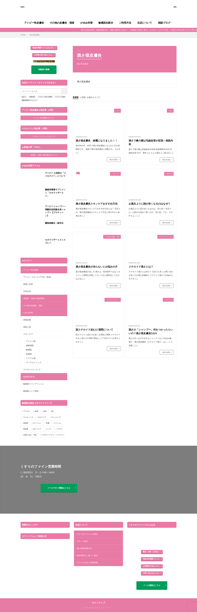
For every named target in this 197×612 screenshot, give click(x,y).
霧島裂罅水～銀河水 (54, 223)
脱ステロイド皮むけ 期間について (94, 329)
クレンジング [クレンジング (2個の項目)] (56, 417)
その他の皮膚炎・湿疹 (62, 22)
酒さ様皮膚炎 (35, 35)
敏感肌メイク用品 (31, 391)
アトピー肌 (31, 341)
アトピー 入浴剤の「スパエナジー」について (55, 174)
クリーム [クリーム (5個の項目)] (57, 423)
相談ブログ (164, 22)
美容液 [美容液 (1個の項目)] (25, 429)
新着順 (76, 97)
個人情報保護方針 (84, 548)
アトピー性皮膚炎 (34, 22)
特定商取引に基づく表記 (87, 555)
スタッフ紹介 (82, 541)
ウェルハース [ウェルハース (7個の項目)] (28, 417)
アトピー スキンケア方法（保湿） (38, 277)
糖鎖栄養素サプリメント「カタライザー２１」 (55, 192)
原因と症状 (28, 284)
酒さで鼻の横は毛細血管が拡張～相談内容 (151, 142)
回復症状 (32, 97)
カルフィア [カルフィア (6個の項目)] (42, 417)
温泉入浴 (169, 174)
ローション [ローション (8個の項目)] (37, 423)
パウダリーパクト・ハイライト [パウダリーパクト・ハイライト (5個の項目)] (52, 435)
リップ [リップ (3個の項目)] (48, 429)
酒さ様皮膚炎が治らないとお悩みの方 (98, 266)
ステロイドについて (166, 236)
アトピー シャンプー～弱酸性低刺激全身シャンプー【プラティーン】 (55, 211)
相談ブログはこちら (43, 61)
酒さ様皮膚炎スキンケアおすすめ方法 (97, 203)
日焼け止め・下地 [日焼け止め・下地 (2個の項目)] (29, 435)
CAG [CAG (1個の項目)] (45, 411)
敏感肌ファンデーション (33, 384)
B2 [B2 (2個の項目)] (52, 411)
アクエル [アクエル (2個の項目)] (26, 411)
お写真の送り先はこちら (43, 55)
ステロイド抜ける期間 (45, 97)
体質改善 (27, 320)
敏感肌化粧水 (105, 22)
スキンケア (116, 174)
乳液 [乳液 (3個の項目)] (47, 423)
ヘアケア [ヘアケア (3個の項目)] (59, 429)
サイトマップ (98, 602)
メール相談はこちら (151, 585)
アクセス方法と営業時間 (87, 562)
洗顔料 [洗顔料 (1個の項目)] (25, 423)
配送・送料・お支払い (151, 552)
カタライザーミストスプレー (55, 241)
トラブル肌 (31, 358)
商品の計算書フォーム (151, 559)
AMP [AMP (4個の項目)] (36, 411)
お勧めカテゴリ (93, 97)
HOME (23, 35)
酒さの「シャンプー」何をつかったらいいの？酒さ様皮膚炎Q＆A (151, 331)
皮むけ (24, 97)
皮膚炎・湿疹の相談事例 (33, 298)
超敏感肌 (30, 345)
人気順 (83, 97)
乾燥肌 (29, 354)
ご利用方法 (125, 22)
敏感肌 (29, 349)
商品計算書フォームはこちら (43, 48)
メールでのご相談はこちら (58, 488)
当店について (144, 22)
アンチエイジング (33, 362)
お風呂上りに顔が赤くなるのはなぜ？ (149, 203)
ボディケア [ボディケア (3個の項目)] (37, 429)
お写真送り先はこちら (151, 566)
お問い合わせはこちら (151, 573)
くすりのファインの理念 (87, 534)
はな (171, 110)
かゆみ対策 (86, 22)
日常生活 (27, 291)
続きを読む (114, 159)
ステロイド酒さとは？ (141, 266)
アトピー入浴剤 (60, 97)
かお (118, 110)
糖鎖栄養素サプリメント (29, 100)
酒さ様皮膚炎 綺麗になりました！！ (97, 140)
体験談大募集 (44, 69)
